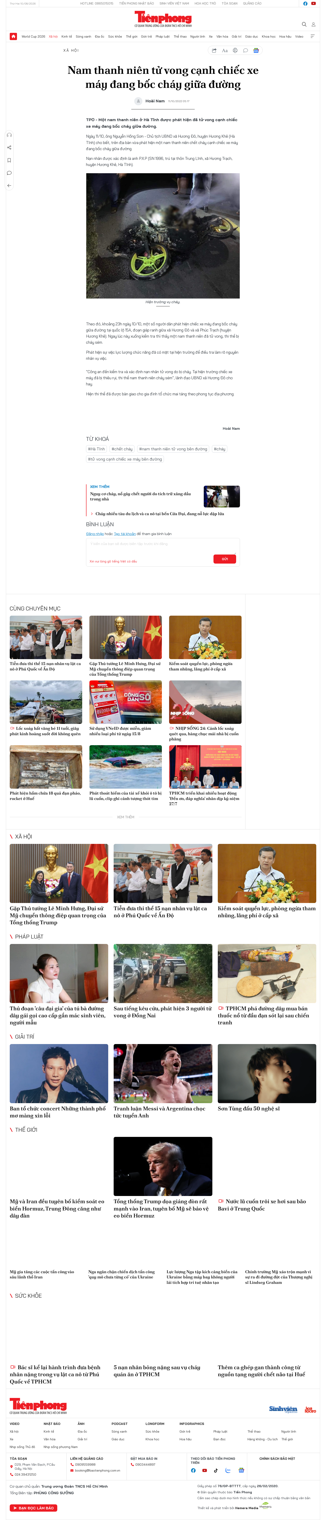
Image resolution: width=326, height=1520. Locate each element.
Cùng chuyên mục (35, 608)
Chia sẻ (9, 147)
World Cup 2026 (33, 36)
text (224, 50)
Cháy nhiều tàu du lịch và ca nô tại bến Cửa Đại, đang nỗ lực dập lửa (160, 513)
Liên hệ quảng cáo (86, 1459)
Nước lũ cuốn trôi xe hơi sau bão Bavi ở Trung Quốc (262, 1205)
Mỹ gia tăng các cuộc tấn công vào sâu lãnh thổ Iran (42, 1274)
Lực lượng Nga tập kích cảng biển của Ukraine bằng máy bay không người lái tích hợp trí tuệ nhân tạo (202, 1277)
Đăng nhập (95, 533)
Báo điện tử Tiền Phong (163, 19)
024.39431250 (25, 1474)
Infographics (192, 1424)
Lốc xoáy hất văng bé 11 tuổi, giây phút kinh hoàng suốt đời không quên (45, 731)
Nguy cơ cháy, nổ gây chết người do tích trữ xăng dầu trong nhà (140, 496)
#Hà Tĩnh (96, 448)
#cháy (219, 448)
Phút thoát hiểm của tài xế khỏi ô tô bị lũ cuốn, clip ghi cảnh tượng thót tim (125, 795)
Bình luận (9, 173)
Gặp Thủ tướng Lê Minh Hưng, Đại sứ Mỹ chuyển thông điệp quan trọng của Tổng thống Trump (125, 669)
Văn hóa (222, 36)
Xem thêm (312, 36)
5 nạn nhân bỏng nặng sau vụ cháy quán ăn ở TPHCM (157, 1371)
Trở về (9, 185)
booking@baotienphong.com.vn (97, 1470)
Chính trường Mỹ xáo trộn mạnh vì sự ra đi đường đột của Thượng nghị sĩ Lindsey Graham (278, 1277)
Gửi (225, 559)
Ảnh (81, 1424)
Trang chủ (13, 36)
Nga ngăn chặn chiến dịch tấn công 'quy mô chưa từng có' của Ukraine (121, 1274)
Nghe (9, 135)
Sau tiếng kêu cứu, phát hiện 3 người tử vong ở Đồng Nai (162, 1012)
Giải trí (236, 36)
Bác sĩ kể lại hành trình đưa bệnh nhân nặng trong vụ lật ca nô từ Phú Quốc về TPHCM (55, 1374)
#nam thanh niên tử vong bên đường (173, 448)
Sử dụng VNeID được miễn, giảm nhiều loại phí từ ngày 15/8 (120, 731)
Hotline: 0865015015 (96, 3)
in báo (235, 50)
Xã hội (53, 36)
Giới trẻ (146, 36)
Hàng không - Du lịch (262, 1439)
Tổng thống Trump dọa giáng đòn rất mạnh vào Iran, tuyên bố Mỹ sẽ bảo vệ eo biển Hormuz (161, 1208)
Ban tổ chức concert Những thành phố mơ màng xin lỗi (58, 1112)
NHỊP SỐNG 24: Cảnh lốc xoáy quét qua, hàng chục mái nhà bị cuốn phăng (204, 734)
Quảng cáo (252, 3)
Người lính (197, 36)
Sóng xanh (83, 36)
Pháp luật (163, 36)
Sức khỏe (115, 36)
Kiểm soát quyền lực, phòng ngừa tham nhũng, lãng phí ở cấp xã (201, 666)
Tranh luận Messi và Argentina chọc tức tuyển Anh (159, 1112)
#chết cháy (122, 448)
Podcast (120, 1424)
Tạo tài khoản (125, 533)
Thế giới (131, 36)
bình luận (245, 50)
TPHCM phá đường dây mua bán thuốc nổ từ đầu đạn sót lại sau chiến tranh (263, 1015)
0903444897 (145, 1464)
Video (299, 36)
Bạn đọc (219, 1439)
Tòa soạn (229, 3)
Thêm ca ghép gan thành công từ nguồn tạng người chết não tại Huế (261, 1371)
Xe (211, 36)
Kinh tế (67, 36)
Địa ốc (99, 36)
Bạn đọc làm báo (33, 1508)
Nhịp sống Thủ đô (22, 1447)
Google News (256, 50)
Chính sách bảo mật (277, 1459)
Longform (155, 1424)
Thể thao (180, 36)
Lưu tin (9, 160)
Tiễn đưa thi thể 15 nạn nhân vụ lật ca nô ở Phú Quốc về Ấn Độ (45, 666)
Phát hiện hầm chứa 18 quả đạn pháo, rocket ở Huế (45, 795)
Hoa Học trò (205, 3)
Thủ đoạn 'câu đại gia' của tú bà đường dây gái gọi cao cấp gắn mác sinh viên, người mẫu (57, 1015)
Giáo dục (251, 36)
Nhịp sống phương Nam (61, 1447)
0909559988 (85, 1464)
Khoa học (269, 36)
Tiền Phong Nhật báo (136, 3)
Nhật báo (52, 1424)
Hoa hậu (285, 36)
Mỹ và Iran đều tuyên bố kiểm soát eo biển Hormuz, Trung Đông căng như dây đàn (57, 1208)
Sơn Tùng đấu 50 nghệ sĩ (249, 1108)
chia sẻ (214, 50)
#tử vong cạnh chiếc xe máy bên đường (125, 459)
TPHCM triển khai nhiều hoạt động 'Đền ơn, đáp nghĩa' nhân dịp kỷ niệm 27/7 (204, 798)
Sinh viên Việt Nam (174, 3)
